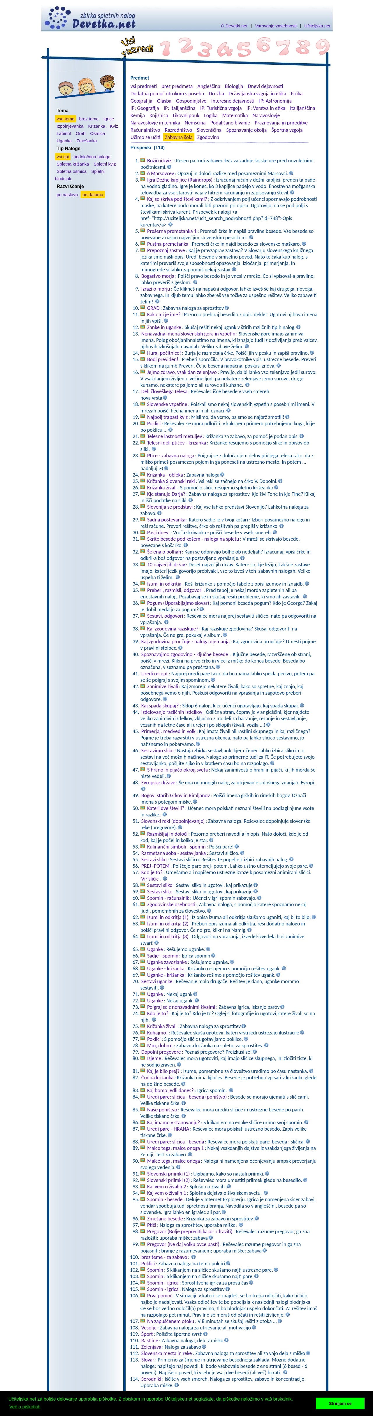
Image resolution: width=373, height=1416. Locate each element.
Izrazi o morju (155, 289)
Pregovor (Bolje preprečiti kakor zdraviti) (190, 1231)
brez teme (89, 118)
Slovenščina (209, 130)
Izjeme (154, 1058)
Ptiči (151, 1225)
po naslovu (67, 194)
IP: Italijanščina (180, 108)
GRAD (153, 308)
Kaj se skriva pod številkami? (177, 199)
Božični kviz (160, 160)
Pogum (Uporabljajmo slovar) (178, 603)
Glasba (164, 101)
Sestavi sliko (154, 859)
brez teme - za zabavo (164, 1257)
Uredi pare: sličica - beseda (175, 1142)
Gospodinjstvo (191, 101)
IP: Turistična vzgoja (221, 108)
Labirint (64, 133)
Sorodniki (151, 1379)
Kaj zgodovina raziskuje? (172, 629)
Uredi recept (154, 673)
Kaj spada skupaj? (160, 705)
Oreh (80, 133)
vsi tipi (63, 156)
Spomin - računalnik (168, 898)
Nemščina (195, 123)
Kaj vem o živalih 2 (166, 1186)
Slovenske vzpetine (167, 404)
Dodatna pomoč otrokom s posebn (167, 93)
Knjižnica (158, 115)
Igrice (108, 118)
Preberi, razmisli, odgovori (175, 590)
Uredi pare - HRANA (168, 1129)
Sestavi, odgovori (165, 616)
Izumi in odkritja (164, 584)
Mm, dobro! (160, 1045)
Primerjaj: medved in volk (168, 731)
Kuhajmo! (157, 1033)
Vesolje (148, 1327)
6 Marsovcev (160, 173)
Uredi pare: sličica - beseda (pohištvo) (187, 1097)
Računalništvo (145, 130)
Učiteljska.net (317, 25)
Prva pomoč (160, 1295)
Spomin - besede (165, 1199)
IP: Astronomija (275, 101)
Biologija (234, 86)
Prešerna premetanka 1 (172, 231)
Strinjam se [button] (340, 1403)
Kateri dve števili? (165, 808)
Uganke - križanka (165, 968)
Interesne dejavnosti (232, 101)
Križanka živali (162, 487)
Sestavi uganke (157, 981)
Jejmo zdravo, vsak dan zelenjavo (182, 372)
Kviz (114, 126)
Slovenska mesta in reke (166, 1353)
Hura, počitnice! (164, 353)
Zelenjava (151, 1347)
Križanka (96, 126)
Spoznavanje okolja (246, 130)
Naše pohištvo (162, 1109)
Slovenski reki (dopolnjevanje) (173, 821)
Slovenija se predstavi (170, 507)
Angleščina (208, 86)
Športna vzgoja (286, 130)
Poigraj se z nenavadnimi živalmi (181, 1007)
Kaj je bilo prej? (163, 1071)
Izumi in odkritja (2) (168, 923)
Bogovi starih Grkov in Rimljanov (175, 795)
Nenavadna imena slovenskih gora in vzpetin (188, 334)
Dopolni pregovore (161, 1052)
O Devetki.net (234, 25)
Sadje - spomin (162, 956)
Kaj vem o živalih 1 (166, 1193)
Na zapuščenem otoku (170, 1321)
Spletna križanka (73, 163)
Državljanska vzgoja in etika (257, 93)
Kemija (138, 115)
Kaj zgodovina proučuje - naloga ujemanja (185, 641)
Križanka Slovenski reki (171, 481)
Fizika (296, 93)
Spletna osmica (72, 171)
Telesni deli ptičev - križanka (176, 443)
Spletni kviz (105, 163)
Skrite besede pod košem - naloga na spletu (193, 539)
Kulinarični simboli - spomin (176, 847)
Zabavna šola (178, 137)
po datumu (92, 194)
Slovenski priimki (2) (168, 1180)
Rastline (149, 1340)
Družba (216, 93)
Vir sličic (150, 879)
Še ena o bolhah (164, 552)
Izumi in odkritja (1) (168, 917)
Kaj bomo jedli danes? (170, 1090)
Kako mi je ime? (164, 314)
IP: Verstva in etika (266, 108)
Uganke (155, 949)
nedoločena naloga (91, 156)
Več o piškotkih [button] (25, 1406)
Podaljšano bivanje (230, 123)
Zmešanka (86, 140)
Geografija (141, 101)
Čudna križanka (157, 1077)
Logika (210, 115)
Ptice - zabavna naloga (170, 455)
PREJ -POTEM (155, 866)
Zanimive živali (162, 686)
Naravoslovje (266, 115)
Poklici (154, 423)
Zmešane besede (165, 1218)
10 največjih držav (166, 564)
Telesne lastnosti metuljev (174, 436)
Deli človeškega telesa (164, 391)
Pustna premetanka (168, 244)
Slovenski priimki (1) (168, 1174)
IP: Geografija (145, 108)
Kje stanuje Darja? (166, 494)
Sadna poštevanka (166, 519)
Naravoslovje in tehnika (155, 123)
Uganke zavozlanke (167, 962)
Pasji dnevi (158, 532)
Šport (147, 1334)
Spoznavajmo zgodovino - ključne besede (185, 654)
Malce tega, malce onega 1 (175, 1148)
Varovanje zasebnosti (275, 25)
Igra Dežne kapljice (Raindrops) (179, 180)
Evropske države (158, 782)
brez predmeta (177, 86)
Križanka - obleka (165, 475)
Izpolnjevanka (70, 126)
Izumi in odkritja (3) (168, 936)
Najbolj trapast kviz (167, 417)
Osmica (97, 133)
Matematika (235, 115)
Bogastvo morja (158, 276)
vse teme (66, 118)
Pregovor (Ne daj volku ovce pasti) (183, 1244)
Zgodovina (208, 137)
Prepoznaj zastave (166, 250)
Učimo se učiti (146, 137)
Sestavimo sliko (157, 750)
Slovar (147, 1360)
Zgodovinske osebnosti (171, 904)
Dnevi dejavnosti (265, 86)
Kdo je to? (152, 872)
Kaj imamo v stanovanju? (173, 1122)
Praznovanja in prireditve (281, 123)
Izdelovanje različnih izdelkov (172, 712)
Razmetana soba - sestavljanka (173, 853)
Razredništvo (178, 130)
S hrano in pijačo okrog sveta (177, 770)
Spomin (155, 1270)
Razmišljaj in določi (167, 834)
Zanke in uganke (164, 327)
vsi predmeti (144, 86)
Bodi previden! (162, 359)
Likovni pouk (186, 115)
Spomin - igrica (163, 1283)
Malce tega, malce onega (173, 1161)
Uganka (64, 140)
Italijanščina (302, 108)
